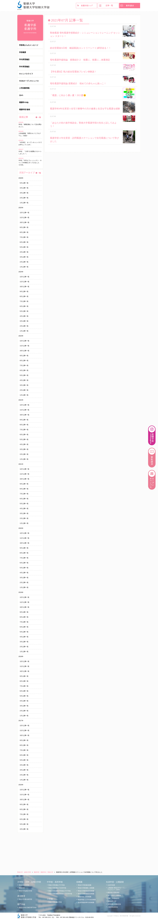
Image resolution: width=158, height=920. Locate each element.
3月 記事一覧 (24, 193)
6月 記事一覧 (24, 242)
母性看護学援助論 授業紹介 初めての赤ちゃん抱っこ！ (78, 83)
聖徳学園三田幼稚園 (84, 897)
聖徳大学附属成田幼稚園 (86, 891)
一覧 (39, 117)
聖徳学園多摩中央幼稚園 (86, 902)
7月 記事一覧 (24, 237)
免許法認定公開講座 (114, 895)
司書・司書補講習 (113, 898)
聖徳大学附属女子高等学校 (57, 888)
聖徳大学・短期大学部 (24, 872)
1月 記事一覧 (24, 203)
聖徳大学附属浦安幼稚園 (86, 894)
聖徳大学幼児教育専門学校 (28, 907)
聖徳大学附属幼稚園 (84, 885)
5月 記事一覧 (24, 183)
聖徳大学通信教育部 (25, 899)
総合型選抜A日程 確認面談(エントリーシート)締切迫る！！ (80, 48)
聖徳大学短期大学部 (25, 891)
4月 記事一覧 (24, 188)
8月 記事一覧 (24, 232)
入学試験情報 (24, 88)
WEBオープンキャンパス (29, 81)
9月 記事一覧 (24, 227)
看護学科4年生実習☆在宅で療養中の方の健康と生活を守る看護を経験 (85, 108)
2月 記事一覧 (24, 198)
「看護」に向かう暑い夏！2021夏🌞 (68, 95)
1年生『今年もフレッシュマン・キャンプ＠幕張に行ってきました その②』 (30, 163)
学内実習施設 (24, 59)
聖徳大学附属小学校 (55, 902)
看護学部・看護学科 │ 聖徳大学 (43, 872)
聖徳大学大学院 (24, 885)
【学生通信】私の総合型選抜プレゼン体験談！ (73, 71)
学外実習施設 (24, 67)
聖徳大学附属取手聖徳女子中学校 (59, 891)
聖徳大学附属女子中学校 (56, 885)
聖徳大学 (22, 888)
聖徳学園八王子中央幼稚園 (87, 900)
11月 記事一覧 (24, 217)
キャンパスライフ (26, 74)
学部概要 (22, 52)
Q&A (21, 95)
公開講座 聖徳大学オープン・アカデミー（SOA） (117, 888)
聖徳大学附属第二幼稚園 (86, 888)
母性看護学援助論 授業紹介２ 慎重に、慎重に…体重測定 (80, 60)
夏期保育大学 (112, 901)
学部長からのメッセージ (28, 45)
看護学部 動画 (24, 109)
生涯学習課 (111, 885)
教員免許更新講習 (113, 892)
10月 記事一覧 (24, 222)
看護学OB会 (24, 102)
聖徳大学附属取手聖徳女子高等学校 (60, 894)
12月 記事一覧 (24, 212)
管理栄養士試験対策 (114, 904)
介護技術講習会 (113, 907)
